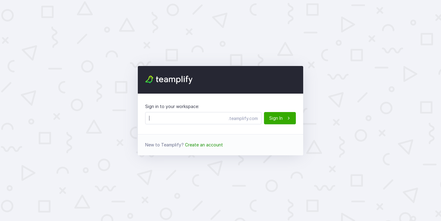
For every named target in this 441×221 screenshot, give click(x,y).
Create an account (204, 144)
